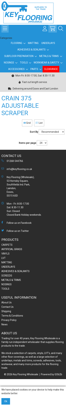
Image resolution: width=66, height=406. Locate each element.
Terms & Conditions (12, 315)
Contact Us (7, 306)
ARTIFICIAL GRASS (11, 249)
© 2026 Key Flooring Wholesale (21, 374)
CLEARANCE (51, 69)
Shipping (6, 311)
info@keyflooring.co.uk (16, 168)
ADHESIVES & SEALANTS (31, 49)
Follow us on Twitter (15, 230)
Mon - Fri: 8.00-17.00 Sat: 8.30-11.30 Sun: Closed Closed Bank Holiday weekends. (21, 209)
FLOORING (16, 43)
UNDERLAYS (48, 43)
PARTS (34, 69)
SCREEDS (6, 275)
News (4, 324)
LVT (3, 258)
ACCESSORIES (16, 69)
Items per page (27, 142)
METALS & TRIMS (49, 56)
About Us (6, 302)
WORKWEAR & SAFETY (46, 62)
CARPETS (6, 244)
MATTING (33, 43)
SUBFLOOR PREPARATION (18, 56)
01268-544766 (12, 160)
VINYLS (5, 253)
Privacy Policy (9, 320)
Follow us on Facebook (16, 222)
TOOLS (24, 62)
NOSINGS (9, 62)
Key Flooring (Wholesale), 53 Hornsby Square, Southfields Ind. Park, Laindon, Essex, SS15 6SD (17, 186)
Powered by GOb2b (51, 374)
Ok (5, 401)
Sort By (34, 131)
